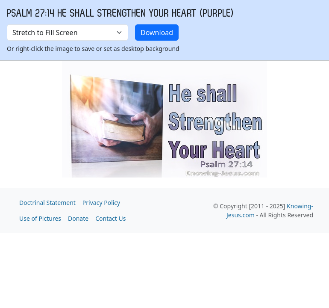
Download (157, 32)
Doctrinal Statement (47, 202)
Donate (78, 218)
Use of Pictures (40, 218)
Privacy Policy (101, 202)
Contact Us (110, 218)
